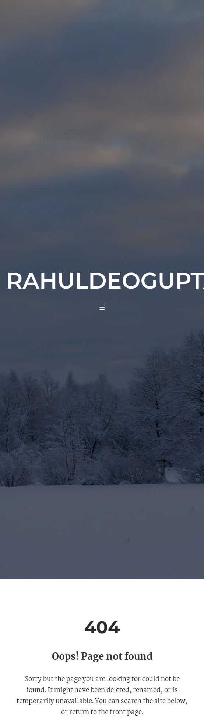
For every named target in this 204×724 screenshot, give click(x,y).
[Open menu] (102, 307)
